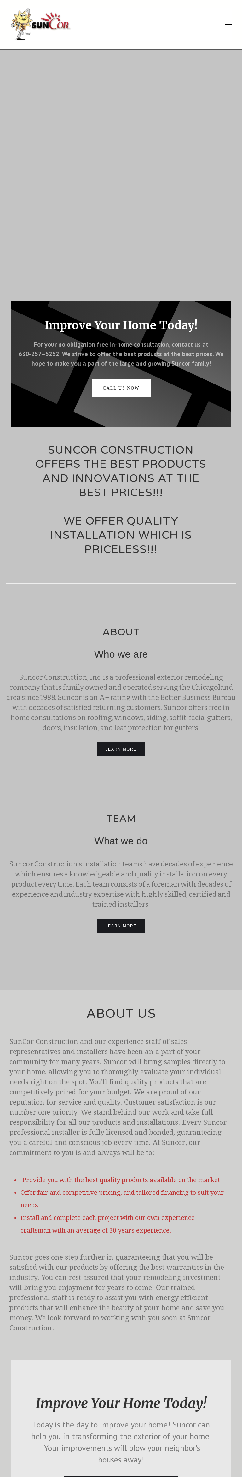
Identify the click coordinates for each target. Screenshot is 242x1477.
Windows (77, 1366)
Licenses (180, 1453)
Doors (74, 1409)
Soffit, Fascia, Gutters (89, 1400)
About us (22, 1366)
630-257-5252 (193, 1421)
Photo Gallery (26, 1375)
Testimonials (25, 1383)
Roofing (76, 1375)
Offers (19, 1392)
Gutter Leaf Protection (89, 1383)
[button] (228, 24)
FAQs (19, 1400)
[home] (113, 24)
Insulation (78, 1417)
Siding (75, 1392)
